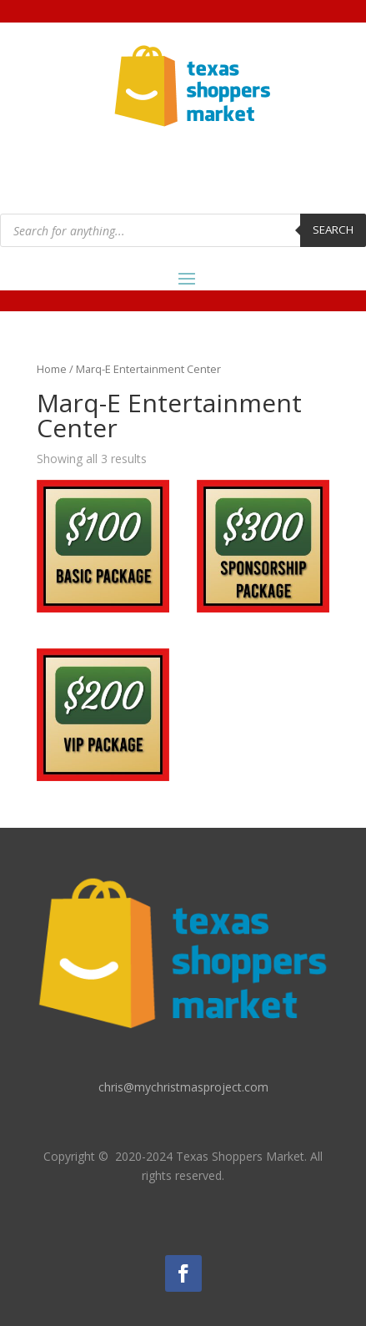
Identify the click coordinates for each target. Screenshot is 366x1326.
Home (52, 368)
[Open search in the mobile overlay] (183, 230)
